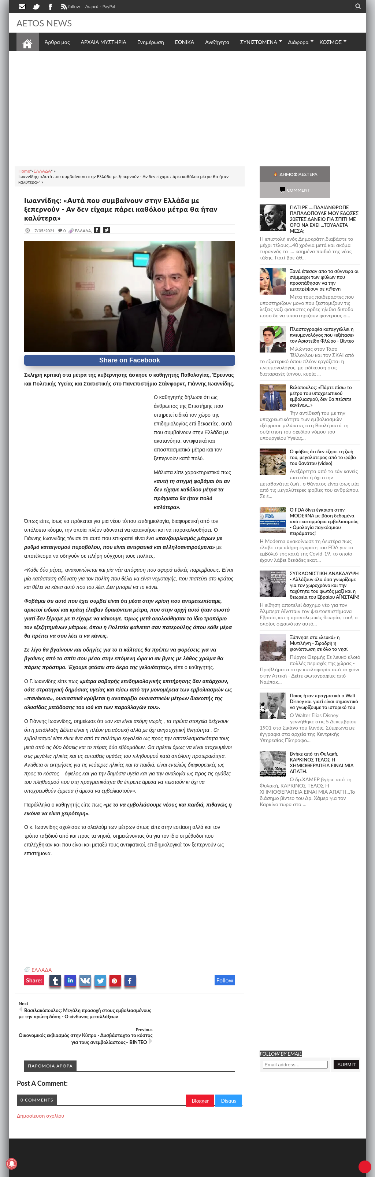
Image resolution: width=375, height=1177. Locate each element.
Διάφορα (298, 42)
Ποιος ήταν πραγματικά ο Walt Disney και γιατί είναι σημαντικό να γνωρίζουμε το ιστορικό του (324, 685)
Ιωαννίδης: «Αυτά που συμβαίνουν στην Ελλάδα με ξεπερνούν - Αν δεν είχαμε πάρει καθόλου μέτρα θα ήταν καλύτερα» (127, 209)
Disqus (228, 1080)
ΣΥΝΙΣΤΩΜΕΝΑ (258, 42)
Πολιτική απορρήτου (154, 1170)
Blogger (200, 1080)
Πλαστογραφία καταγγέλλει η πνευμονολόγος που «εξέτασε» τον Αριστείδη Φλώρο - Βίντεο (322, 319)
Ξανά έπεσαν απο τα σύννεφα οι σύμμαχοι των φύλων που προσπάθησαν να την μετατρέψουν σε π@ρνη (324, 264)
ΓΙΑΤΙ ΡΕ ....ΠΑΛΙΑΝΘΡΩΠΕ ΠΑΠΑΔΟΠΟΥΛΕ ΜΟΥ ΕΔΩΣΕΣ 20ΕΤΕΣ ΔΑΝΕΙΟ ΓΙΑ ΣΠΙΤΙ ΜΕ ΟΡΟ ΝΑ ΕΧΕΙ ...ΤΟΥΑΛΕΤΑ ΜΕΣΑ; (324, 203)
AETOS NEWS (46, 23)
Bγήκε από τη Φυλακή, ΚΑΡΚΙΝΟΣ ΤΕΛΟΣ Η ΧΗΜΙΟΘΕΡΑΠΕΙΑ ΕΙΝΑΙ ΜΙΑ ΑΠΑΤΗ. (321, 747)
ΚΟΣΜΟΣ (331, 42)
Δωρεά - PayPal (100, 6)
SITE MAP (120, 1170)
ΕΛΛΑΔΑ (41, 970)
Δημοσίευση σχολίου (40, 1095)
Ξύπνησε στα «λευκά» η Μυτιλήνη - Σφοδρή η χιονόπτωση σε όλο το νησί (319, 627)
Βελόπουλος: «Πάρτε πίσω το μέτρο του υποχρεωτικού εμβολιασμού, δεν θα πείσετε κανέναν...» (321, 380)
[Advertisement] (187, 107)
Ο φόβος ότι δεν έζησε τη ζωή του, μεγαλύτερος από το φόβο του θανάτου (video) (323, 441)
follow (69, 7)
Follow (225, 980)
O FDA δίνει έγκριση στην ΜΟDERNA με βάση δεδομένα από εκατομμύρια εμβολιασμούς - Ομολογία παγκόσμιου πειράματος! (324, 505)
